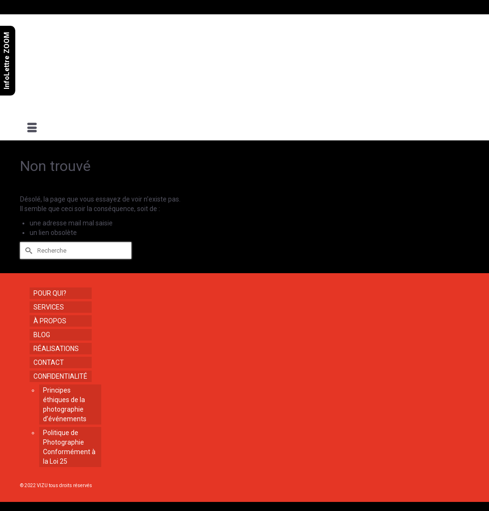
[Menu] (32, 128)
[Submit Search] (27, 250)
